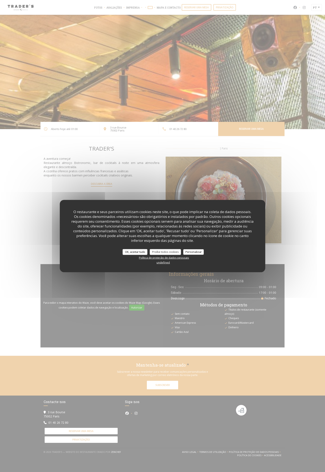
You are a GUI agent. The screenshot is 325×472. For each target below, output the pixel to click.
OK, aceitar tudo (135, 252)
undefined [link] (163, 262)
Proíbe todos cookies (165, 252)
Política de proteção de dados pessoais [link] (164, 257)
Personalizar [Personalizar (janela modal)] (193, 252)
